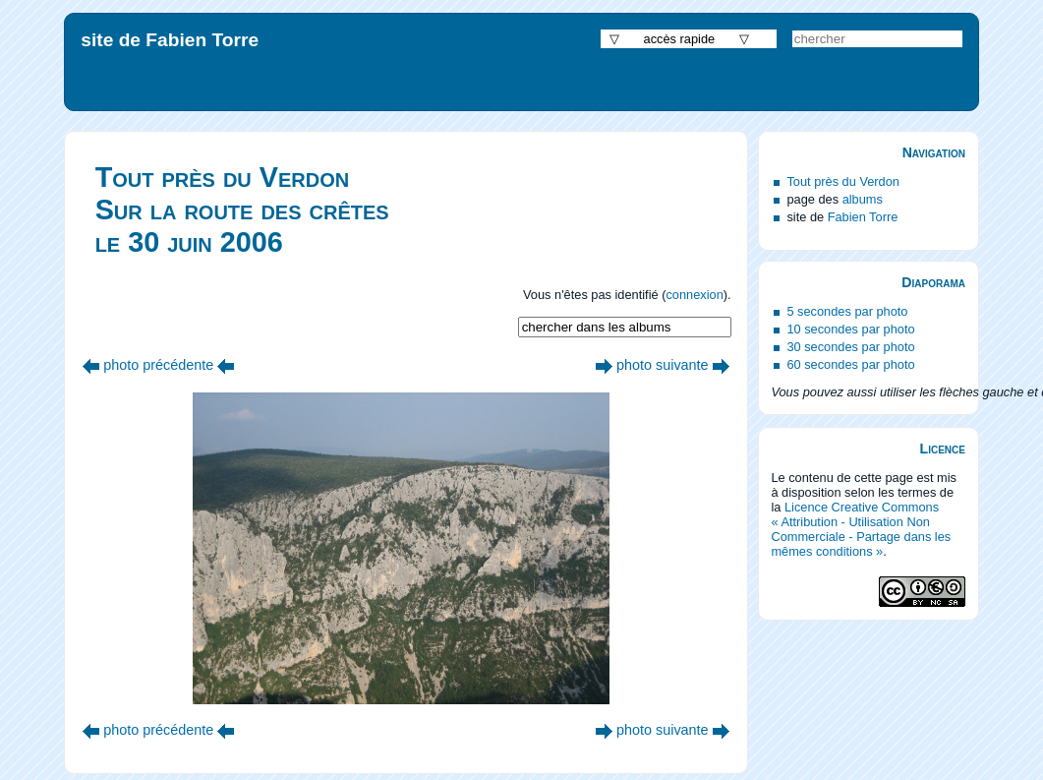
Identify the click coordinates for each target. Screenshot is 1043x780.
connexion (694, 294)
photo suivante (662, 365)
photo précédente (158, 365)
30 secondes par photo (850, 346)
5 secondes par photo (846, 311)
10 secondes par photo (850, 329)
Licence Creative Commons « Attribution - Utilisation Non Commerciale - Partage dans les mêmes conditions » (861, 529)
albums (862, 199)
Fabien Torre (863, 217)
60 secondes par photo (850, 364)
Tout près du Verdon (842, 181)
